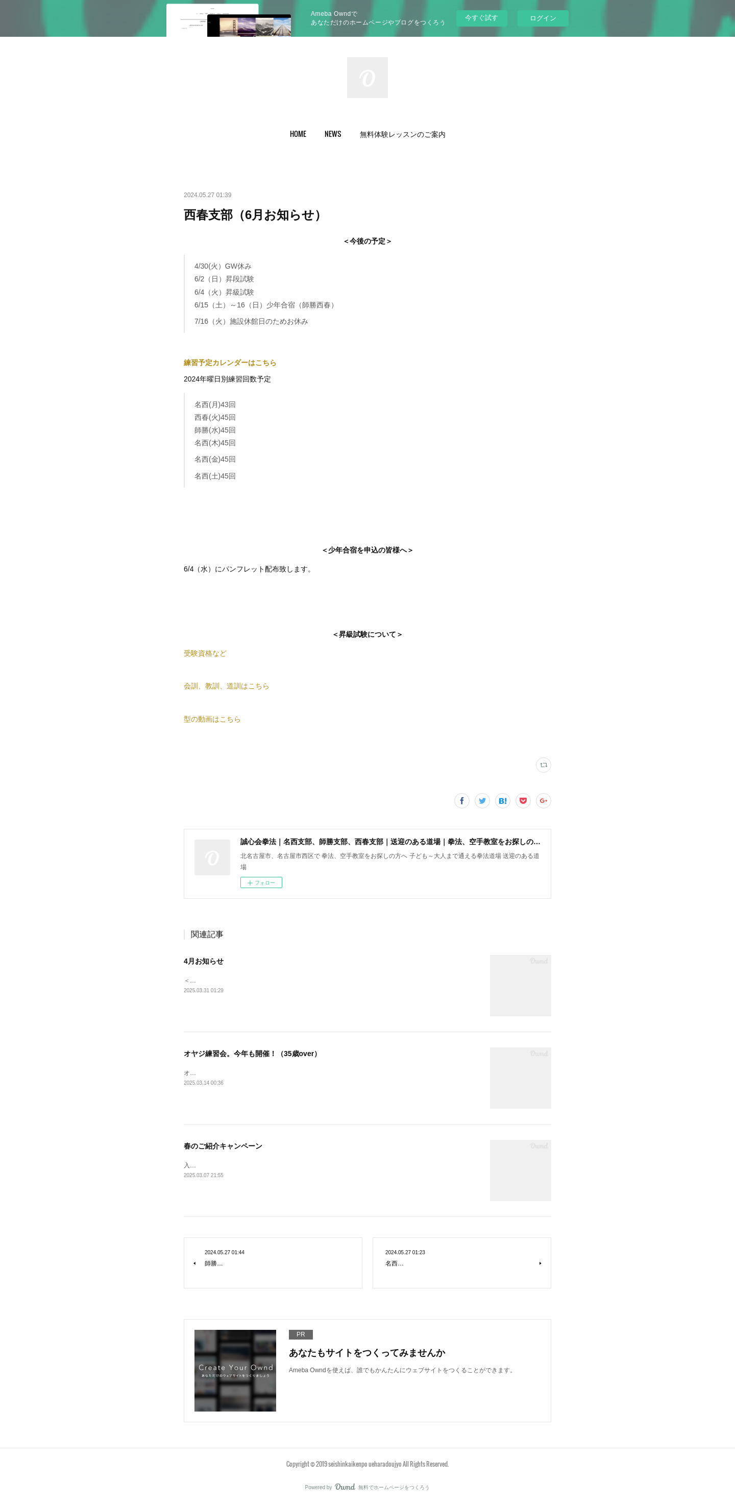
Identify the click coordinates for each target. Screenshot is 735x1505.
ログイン (543, 18)
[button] (298, 133)
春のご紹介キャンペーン (223, 1146)
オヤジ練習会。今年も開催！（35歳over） (252, 1053)
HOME (298, 133)
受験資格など (205, 653)
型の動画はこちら (212, 719)
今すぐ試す (481, 17)
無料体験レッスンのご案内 (403, 133)
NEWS (333, 133)
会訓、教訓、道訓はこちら (227, 686)
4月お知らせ (204, 961)
